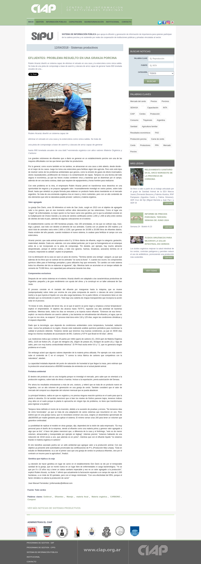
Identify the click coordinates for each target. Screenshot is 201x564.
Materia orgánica (99, 497)
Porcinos (165, 101)
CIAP (132, 114)
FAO (157, 133)
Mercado (167, 145)
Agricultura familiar (150, 126)
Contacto (126, 22)
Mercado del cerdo (138, 101)
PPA (157, 145)
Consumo (134, 120)
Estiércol (47, 497)
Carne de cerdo (157, 139)
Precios (154, 101)
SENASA (134, 108)
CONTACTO (31, 562)
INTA (165, 108)
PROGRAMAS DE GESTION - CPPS (41, 547)
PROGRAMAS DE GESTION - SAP (40, 543)
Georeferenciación (94, 22)
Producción (155, 114)
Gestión (40, 22)
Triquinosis (147, 120)
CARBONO (115, 497)
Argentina (161, 120)
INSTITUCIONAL (33, 557)
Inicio (31, 22)
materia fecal (82, 497)
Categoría (142, 72)
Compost (31, 499)
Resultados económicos (140, 133)
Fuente (144, 65)
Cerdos (142, 114)
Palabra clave (140, 58)
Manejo (70, 497)
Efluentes (59, 497)
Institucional (112, 22)
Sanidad (133, 126)
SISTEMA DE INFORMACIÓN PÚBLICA (42, 552)
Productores (145, 145)
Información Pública (56, 22)
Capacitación (75, 22)
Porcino (133, 152)
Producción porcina (138, 139)
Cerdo (133, 145)
